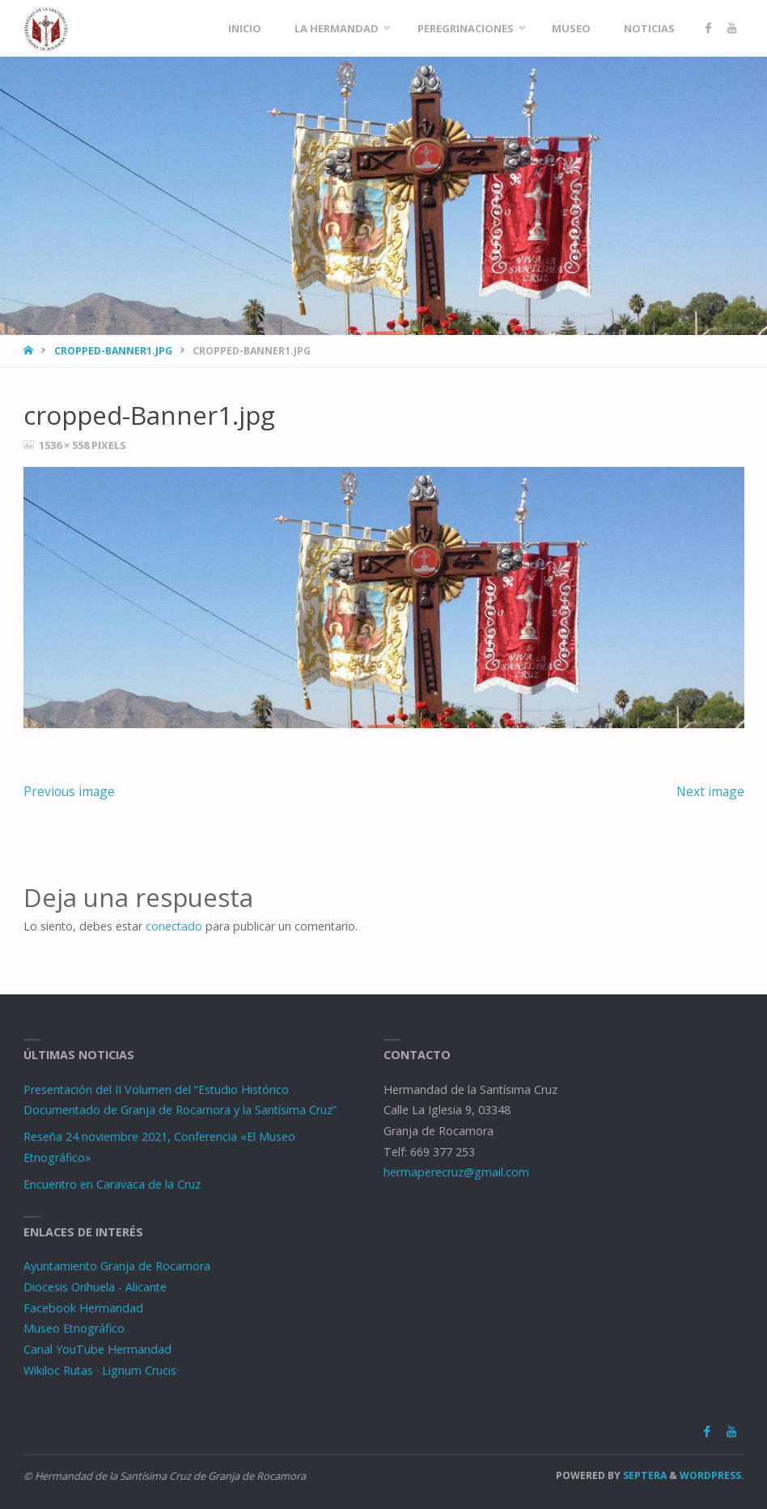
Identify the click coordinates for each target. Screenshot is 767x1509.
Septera (644, 1475)
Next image (710, 791)
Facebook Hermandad (83, 1308)
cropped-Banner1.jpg (113, 351)
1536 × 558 (65, 445)
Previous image (69, 791)
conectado (174, 926)
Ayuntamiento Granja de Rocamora (116, 1266)
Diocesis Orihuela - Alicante (95, 1287)
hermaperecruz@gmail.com (456, 1172)
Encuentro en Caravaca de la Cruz (112, 1184)
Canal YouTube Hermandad (97, 1349)
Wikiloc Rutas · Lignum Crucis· (101, 1370)
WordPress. (712, 1475)
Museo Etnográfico (74, 1328)
